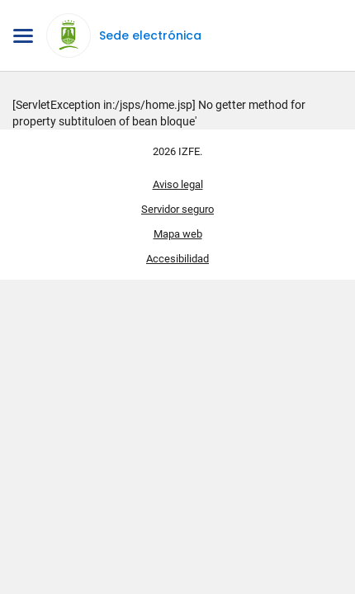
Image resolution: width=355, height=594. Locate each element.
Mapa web (178, 234)
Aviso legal (178, 184)
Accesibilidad (177, 258)
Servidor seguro (177, 209)
